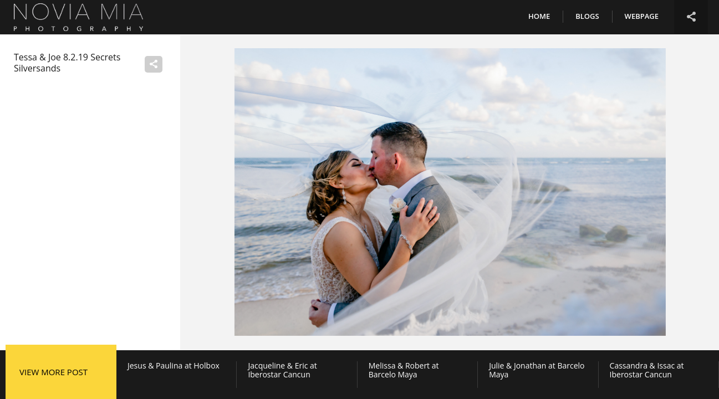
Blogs (587, 16)
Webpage (642, 16)
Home (539, 16)
